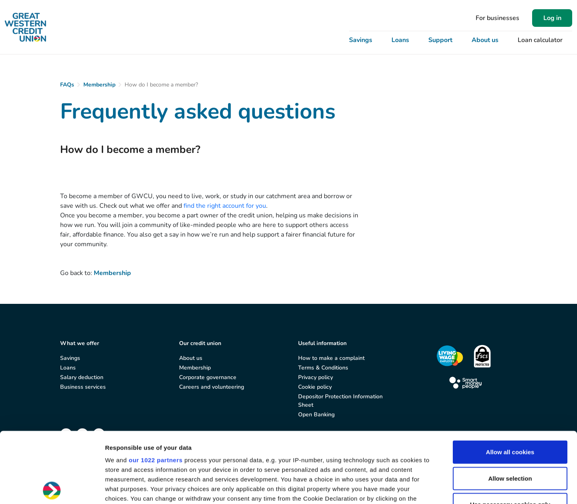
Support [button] (440, 40)
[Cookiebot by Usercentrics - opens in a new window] (52, 488)
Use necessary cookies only (510, 434)
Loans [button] (400, 40)
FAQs (67, 84)
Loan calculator (540, 40)
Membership (99, 84)
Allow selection (510, 407)
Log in (552, 18)
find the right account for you (225, 205)
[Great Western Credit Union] (25, 27)
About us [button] (485, 40)
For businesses (497, 18)
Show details (420, 488)
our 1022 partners (155, 389)
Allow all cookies (510, 381)
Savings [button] (360, 40)
